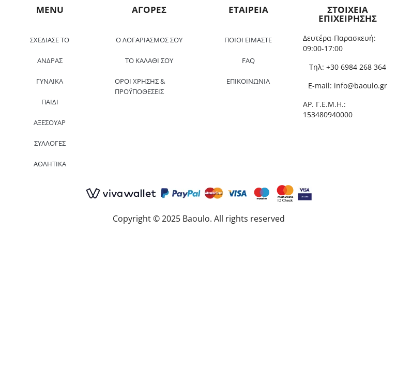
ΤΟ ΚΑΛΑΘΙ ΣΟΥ (149, 60)
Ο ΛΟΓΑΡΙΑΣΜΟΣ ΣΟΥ (149, 39)
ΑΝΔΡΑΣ (50, 60)
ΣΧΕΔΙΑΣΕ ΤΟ (49, 39)
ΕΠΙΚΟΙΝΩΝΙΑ (248, 81)
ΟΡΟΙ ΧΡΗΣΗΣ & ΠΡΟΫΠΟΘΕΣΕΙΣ (140, 86)
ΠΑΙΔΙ (49, 101)
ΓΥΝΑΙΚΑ (49, 81)
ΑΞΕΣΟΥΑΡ (50, 122)
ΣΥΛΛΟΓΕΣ (50, 143)
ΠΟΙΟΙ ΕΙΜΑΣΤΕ (248, 39)
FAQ (248, 60)
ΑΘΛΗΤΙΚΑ (50, 163)
